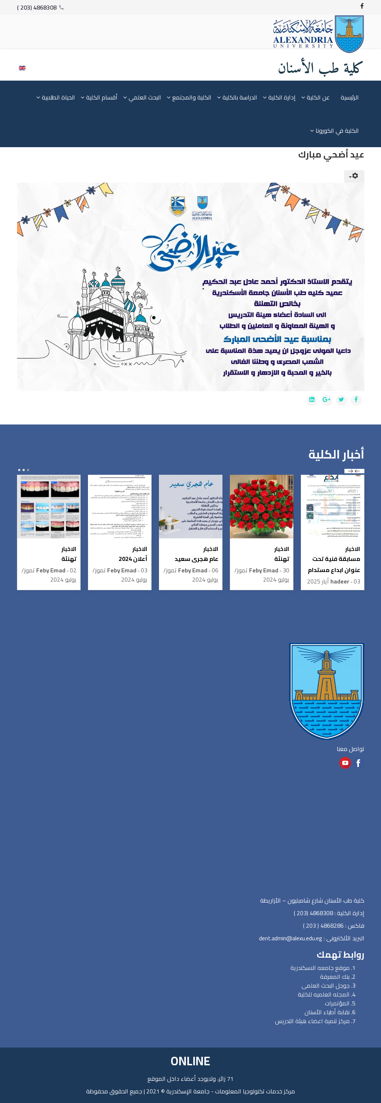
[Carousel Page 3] (19, 470)
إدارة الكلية (282, 97)
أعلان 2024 (133, 558)
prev (357, 471)
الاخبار (352, 548)
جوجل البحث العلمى (326, 985)
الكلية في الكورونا (337, 130)
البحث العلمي (145, 97)
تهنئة (281, 558)
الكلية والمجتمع (191, 97)
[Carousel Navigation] (354, 471)
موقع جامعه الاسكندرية (320, 967)
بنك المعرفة (335, 976)
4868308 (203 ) (37, 7)
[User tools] (354, 176)
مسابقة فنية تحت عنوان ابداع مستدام (334, 564)
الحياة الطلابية (58, 97)
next (350, 471)
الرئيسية (350, 97)
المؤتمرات (337, 1003)
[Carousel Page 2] (24, 470)
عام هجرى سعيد (196, 558)
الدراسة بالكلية (239, 97)
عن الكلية (318, 97)
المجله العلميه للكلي (326, 994)
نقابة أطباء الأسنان (327, 1012)
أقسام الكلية (102, 97)
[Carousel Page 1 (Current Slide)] (28, 470)
